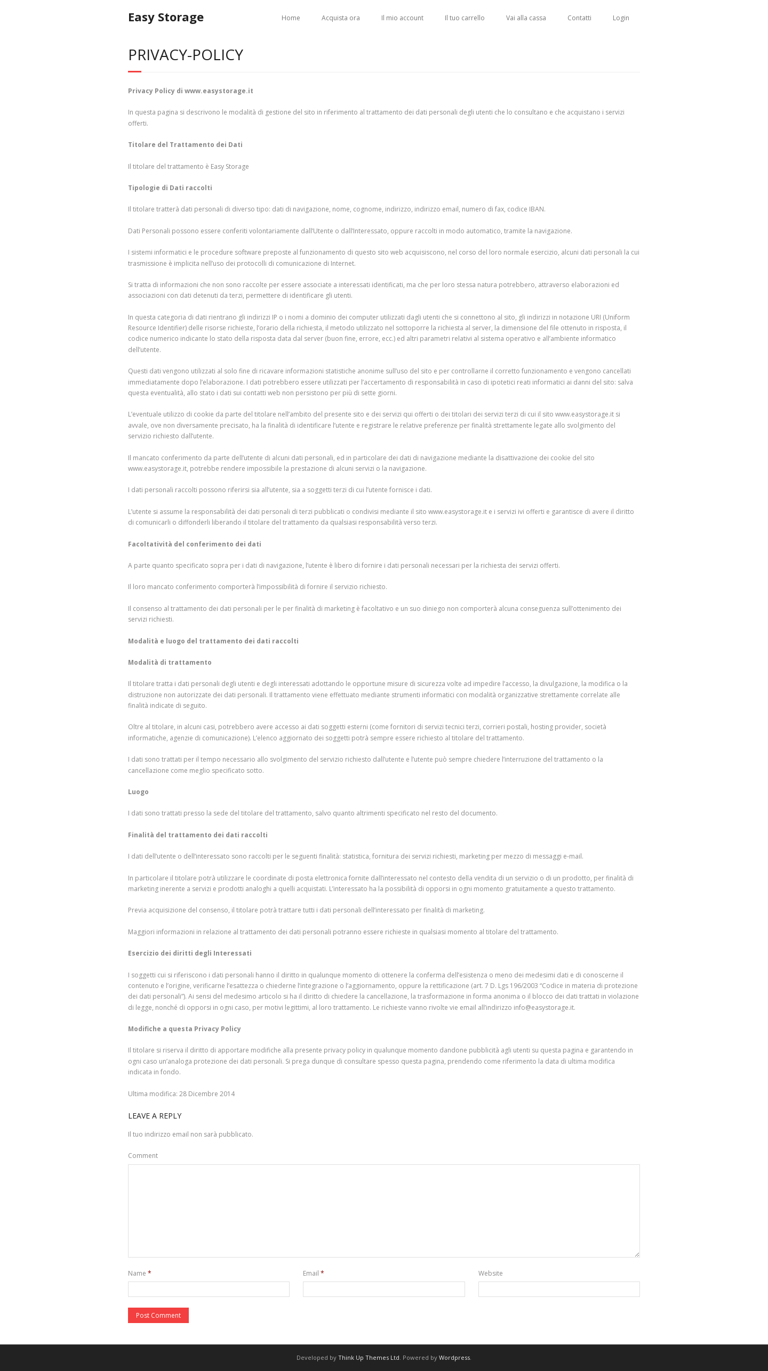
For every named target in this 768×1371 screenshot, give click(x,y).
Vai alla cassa (526, 17)
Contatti (579, 17)
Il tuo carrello (465, 17)
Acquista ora (341, 17)
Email (313, 1273)
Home (291, 17)
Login (621, 17)
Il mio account (402, 17)
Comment (143, 1155)
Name (139, 1273)
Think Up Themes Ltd (368, 1357)
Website (490, 1273)
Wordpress (454, 1357)
